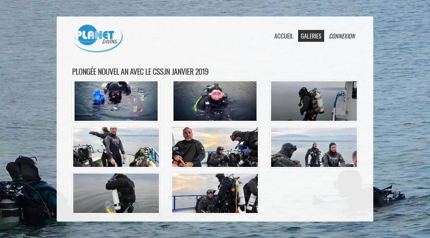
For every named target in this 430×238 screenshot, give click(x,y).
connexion (342, 36)
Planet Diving (98, 38)
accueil (283, 36)
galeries (311, 36)
